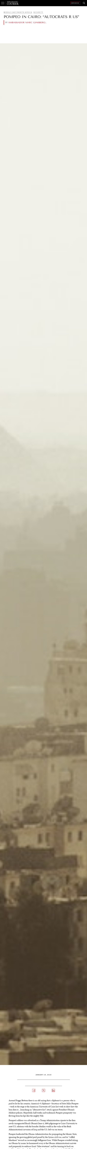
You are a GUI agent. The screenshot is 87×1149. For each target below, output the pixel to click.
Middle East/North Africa (18, 12)
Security (38, 12)
